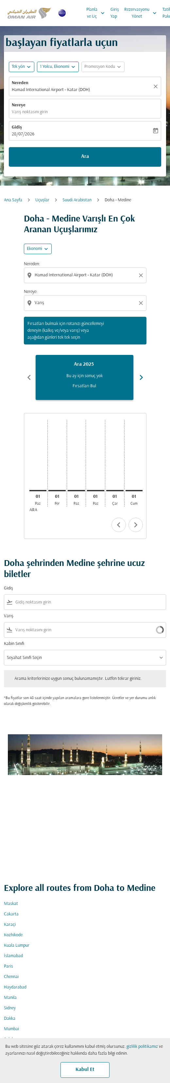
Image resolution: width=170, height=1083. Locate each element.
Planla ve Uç (97, 13)
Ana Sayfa (13, 200)
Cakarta (11, 914)
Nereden (20, 83)
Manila (10, 997)
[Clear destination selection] (142, 303)
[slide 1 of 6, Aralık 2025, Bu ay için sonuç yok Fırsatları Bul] (84, 377)
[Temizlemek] (156, 86)
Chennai (11, 976)
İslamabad (13, 955)
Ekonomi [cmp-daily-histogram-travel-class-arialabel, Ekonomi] (34, 248)
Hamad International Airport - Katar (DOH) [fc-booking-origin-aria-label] (51, 89)
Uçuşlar (42, 200)
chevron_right (135, 525)
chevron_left (118, 525)
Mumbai (11, 1029)
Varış (8, 616)
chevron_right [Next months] (141, 377)
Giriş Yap (114, 13)
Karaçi (10, 924)
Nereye (19, 105)
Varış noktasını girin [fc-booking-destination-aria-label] (30, 112)
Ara (85, 156)
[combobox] (86, 275)
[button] (58, 67)
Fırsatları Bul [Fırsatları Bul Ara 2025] (84, 386)
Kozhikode (13, 935)
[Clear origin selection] (142, 275)
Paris (8, 966)
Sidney (10, 1008)
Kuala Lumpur (16, 945)
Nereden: (32, 264)
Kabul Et (85, 1069)
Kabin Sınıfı (14, 643)
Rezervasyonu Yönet (142, 13)
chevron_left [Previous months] (29, 377)
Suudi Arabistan (77, 200)
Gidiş (17, 127)
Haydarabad (15, 987)
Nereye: (30, 291)
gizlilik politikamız (142, 1046)
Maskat (11, 903)
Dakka (9, 1018)
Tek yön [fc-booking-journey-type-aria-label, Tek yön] (18, 66)
